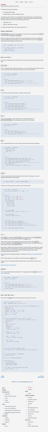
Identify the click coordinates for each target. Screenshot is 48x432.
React (26, 391)
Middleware (31, 401)
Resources (27, 419)
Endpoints (7, 419)
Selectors (41, 376)
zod (26, 27)
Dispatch (7, 421)
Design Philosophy (32, 417)
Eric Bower (17, 381)
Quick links (30, 421)
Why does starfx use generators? (12, 410)
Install (6, 400)
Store (2, 376)
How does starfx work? (10, 406)
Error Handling (31, 409)
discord (31, 2)
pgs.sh (31, 381)
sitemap (21, 2)
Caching (30, 397)
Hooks (29, 393)
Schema (30, 387)
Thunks (6, 417)
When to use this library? (10, 395)
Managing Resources (33, 407)
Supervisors (31, 413)
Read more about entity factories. (8, 264)
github (26, 2)
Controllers (4, 415)
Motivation (7, 393)
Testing (29, 415)
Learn (3, 404)
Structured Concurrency (33, 411)
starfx (16, 2)
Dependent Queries (32, 399)
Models (4, 423)
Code (6, 397)
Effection (7, 402)
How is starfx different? (10, 408)
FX (28, 405)
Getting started (5, 391)
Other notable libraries (33, 425)
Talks (29, 423)
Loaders (30, 403)
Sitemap (4, 389)
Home (3, 387)
